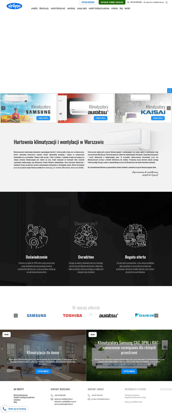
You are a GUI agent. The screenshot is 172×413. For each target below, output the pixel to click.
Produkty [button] (34, 8)
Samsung (49, 167)
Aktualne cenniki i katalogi (112, 2)
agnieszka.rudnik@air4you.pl (155, 2)
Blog (15, 402)
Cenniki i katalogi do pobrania (24, 397)
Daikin (81, 167)
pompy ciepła (82, 8)
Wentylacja (71, 8)
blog (121, 8)
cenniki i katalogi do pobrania (99, 8)
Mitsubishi (66, 167)
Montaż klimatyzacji (58, 8)
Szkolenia (114, 8)
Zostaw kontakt (88, 2)
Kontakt (127, 8)
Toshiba (59, 167)
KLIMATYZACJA (44, 8)
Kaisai (73, 167)
